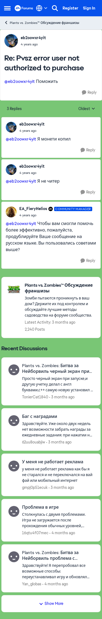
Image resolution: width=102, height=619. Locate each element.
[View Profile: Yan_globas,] (13, 556)
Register (70, 8)
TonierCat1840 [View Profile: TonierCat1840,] (35, 396)
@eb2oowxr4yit (19, 81)
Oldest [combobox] (86, 109)
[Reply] (89, 92)
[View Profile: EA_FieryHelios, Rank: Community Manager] (11, 212)
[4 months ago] (62, 533)
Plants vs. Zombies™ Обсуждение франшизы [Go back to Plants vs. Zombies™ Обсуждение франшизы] (41, 22)
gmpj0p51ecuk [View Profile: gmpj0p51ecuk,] (35, 487)
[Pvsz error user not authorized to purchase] (33, 44)
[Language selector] (42, 8)
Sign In (89, 8)
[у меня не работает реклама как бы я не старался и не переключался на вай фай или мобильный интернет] (58, 474)
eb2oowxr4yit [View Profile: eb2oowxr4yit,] (33, 37)
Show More (51, 603)
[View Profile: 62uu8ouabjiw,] (13, 420)
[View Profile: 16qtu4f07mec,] (13, 511)
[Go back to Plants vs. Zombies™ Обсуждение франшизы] (60, 288)
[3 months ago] (62, 397)
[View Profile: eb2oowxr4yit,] (11, 41)
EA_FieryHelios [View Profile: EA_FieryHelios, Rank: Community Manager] (33, 208)
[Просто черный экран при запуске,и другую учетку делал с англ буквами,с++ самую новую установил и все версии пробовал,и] (58, 384)
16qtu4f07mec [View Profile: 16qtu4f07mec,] (35, 532)
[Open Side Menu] (7, 8)
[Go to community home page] (24, 8)
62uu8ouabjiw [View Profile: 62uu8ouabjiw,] (33, 442)
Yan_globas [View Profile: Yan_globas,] (31, 583)
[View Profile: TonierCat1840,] (13, 369)
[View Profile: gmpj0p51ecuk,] (13, 466)
